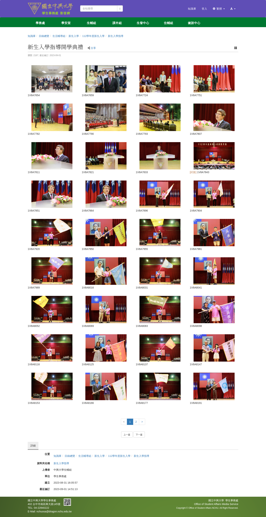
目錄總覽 (44, 36)
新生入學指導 (115, 36)
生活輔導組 (58, 36)
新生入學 (74, 36)
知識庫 (31, 36)
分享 (93, 48)
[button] (233, 8)
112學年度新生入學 (93, 36)
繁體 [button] (219, 8)
